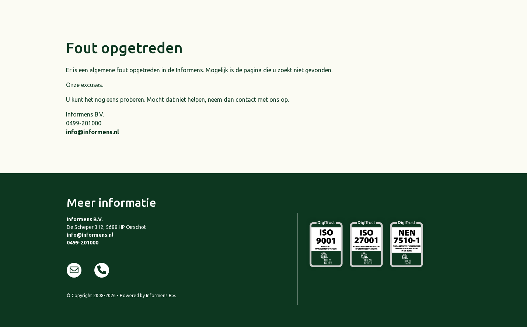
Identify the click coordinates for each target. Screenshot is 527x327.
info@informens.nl (92, 132)
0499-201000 (82, 243)
